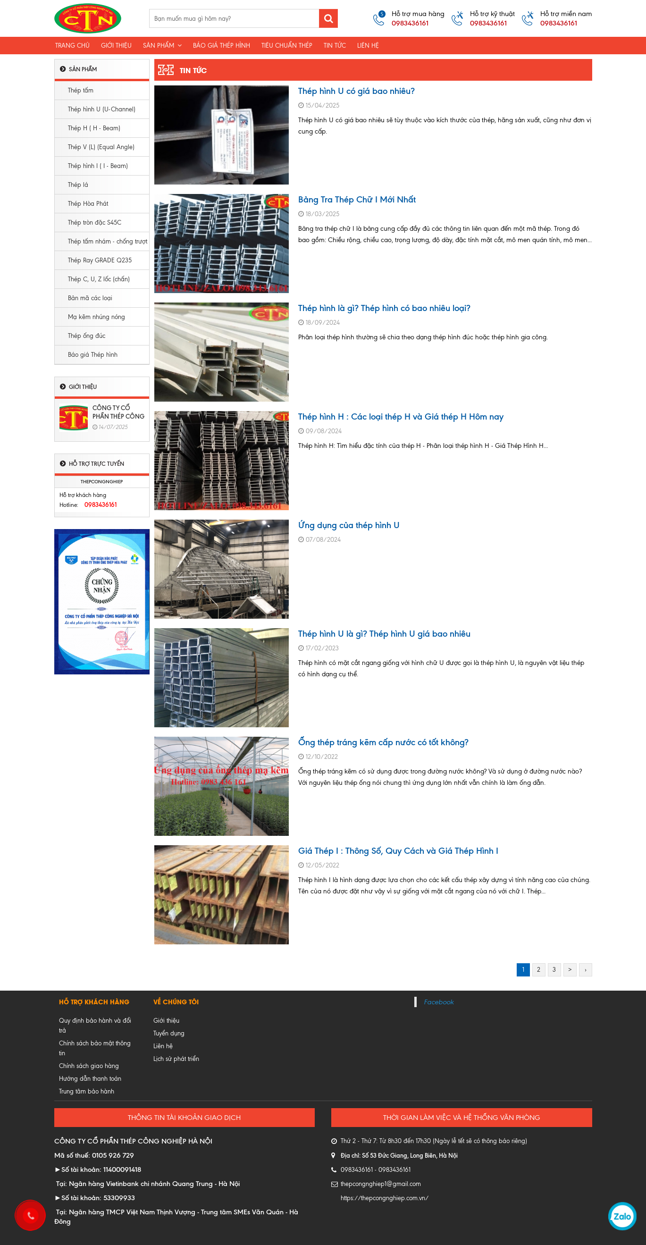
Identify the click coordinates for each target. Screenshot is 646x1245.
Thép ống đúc (86, 335)
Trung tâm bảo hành (86, 1091)
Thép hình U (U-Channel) (101, 109)
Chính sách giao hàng (89, 1065)
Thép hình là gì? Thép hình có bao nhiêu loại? (384, 308)
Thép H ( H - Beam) (94, 128)
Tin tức (335, 45)
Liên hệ (368, 45)
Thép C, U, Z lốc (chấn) (99, 279)
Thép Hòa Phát (88, 203)
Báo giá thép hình (221, 45)
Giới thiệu (166, 1020)
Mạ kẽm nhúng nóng (96, 316)
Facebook (438, 1002)
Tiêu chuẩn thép (286, 45)
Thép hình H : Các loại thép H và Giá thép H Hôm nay (400, 416)
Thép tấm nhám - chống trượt (107, 241)
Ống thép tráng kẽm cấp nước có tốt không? (383, 742)
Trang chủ (72, 45)
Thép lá (78, 184)
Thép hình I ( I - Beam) (98, 165)
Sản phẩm (162, 45)
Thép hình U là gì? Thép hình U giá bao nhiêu (384, 633)
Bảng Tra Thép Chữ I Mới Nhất (357, 199)
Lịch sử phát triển (176, 1058)
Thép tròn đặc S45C (94, 222)
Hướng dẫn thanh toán (90, 1078)
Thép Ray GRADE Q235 (100, 260)
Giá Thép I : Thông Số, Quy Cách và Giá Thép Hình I (398, 850)
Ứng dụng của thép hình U (349, 525)
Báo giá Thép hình (92, 354)
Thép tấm (80, 90)
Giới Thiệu (116, 45)
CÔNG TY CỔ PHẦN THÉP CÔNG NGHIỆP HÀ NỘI (118, 416)
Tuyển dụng (169, 1033)
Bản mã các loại (90, 298)
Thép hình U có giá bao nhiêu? (356, 90)
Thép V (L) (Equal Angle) (101, 147)
